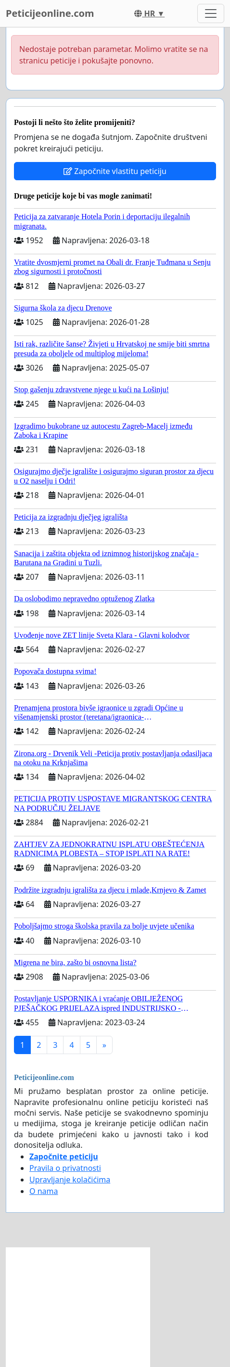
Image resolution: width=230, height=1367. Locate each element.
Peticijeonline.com (50, 13)
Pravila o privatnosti (65, 1168)
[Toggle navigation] (210, 13)
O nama (43, 1191)
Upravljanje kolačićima (69, 1179)
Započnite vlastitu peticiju (115, 171)
